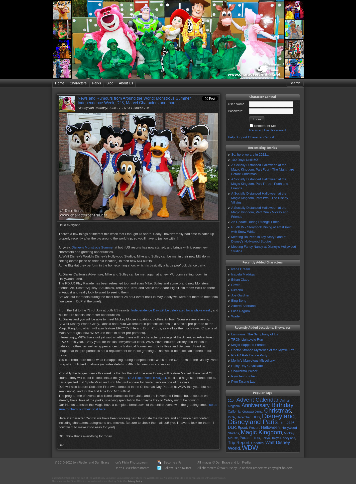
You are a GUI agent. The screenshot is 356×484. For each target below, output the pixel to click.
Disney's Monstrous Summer (93, 247)
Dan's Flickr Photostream (132, 468)
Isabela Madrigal (243, 274)
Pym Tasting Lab (243, 381)
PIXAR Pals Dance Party (249, 355)
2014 (231, 400)
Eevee (235, 285)
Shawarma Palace (244, 371)
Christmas (277, 410)
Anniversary (255, 405)
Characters (78, 83)
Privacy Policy (135, 481)
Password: (235, 111)
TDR (256, 438)
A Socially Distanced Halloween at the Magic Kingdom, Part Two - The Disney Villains (259, 198)
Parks (96, 83)
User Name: (236, 104)
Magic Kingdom (261, 432)
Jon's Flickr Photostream (131, 462)
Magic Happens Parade (248, 345)
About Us (126, 83)
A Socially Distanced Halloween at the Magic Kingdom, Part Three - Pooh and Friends (259, 183)
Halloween (270, 427)
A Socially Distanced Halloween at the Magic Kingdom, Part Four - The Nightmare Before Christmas (262, 169)
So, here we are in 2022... (250, 154)
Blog (110, 83)
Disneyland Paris (253, 422)
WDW (250, 447)
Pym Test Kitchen (244, 376)
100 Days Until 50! (244, 160)
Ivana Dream (240, 269)
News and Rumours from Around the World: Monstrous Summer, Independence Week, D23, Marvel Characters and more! (135, 100)
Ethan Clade (240, 279)
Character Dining (252, 411)
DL (281, 423)
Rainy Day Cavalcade (247, 366)
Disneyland (278, 416)
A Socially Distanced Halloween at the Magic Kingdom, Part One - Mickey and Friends (259, 212)
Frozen (254, 428)
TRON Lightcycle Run (247, 339)
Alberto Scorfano (243, 306)
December (243, 417)
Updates (257, 443)
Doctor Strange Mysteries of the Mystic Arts (262, 350)
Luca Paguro (240, 311)
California (234, 411)
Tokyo (266, 438)
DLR (232, 427)
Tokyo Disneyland (283, 438)
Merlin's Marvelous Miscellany (253, 360)
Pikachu (237, 290)
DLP (289, 422)
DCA (231, 417)
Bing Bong (238, 300)
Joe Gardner (240, 295)
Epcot (242, 428)
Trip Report (238, 442)
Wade (235, 316)
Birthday (282, 405)
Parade (245, 438)
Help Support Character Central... (252, 137)
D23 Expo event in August (147, 378)
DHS (256, 417)
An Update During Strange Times (255, 222)
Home (59, 83)
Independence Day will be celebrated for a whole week (171, 310)
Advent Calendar (258, 399)
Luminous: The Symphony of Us (254, 334)
